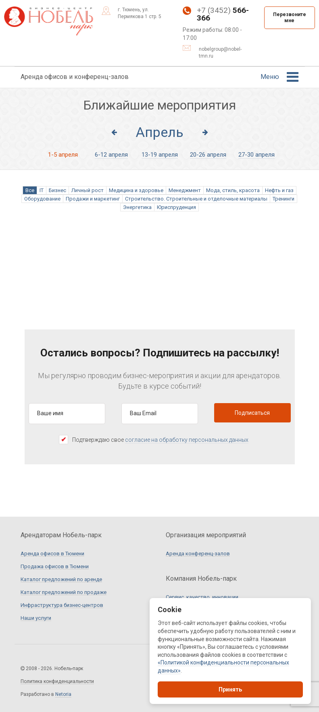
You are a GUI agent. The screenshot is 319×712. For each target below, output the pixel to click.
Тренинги (283, 199)
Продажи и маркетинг (93, 199)
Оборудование (42, 199)
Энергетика (137, 207)
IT (42, 190)
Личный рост (87, 190)
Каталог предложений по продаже (63, 592)
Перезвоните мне (289, 17)
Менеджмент (185, 190)
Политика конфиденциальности (57, 681)
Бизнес (57, 190)
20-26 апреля (208, 154)
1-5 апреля (63, 154)
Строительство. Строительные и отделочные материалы (196, 199)
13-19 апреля (160, 154)
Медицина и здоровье (136, 190)
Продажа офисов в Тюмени (55, 566)
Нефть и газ (279, 190)
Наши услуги (36, 618)
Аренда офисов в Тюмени (52, 554)
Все (29, 190)
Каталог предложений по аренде (61, 579)
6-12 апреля (111, 154)
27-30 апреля (256, 154)
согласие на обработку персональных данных (186, 440)
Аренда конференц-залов (198, 554)
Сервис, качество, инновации (202, 597)
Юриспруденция (176, 207)
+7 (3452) (216, 14)
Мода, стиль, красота (233, 190)
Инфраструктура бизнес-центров (62, 605)
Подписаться (252, 413)
